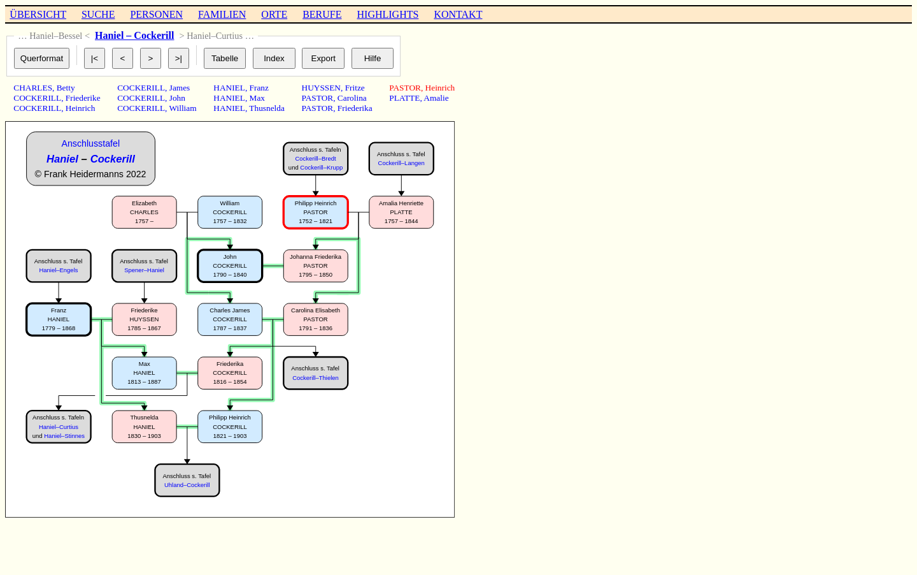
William (182, 108)
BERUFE (321, 14)
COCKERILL (37, 98)
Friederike (83, 98)
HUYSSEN (321, 87)
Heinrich (81, 108)
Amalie (435, 98)
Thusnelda (267, 108)
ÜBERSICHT (38, 14)
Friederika (355, 108)
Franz (259, 87)
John (177, 98)
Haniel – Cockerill (134, 35)
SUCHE (98, 14)
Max (257, 98)
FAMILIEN (222, 14)
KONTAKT (458, 14)
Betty (66, 87)
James (179, 87)
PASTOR (318, 98)
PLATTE (404, 98)
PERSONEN (156, 14)
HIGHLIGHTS (388, 14)
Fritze (355, 87)
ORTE (274, 14)
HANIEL (229, 87)
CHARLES (32, 87)
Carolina (352, 98)
